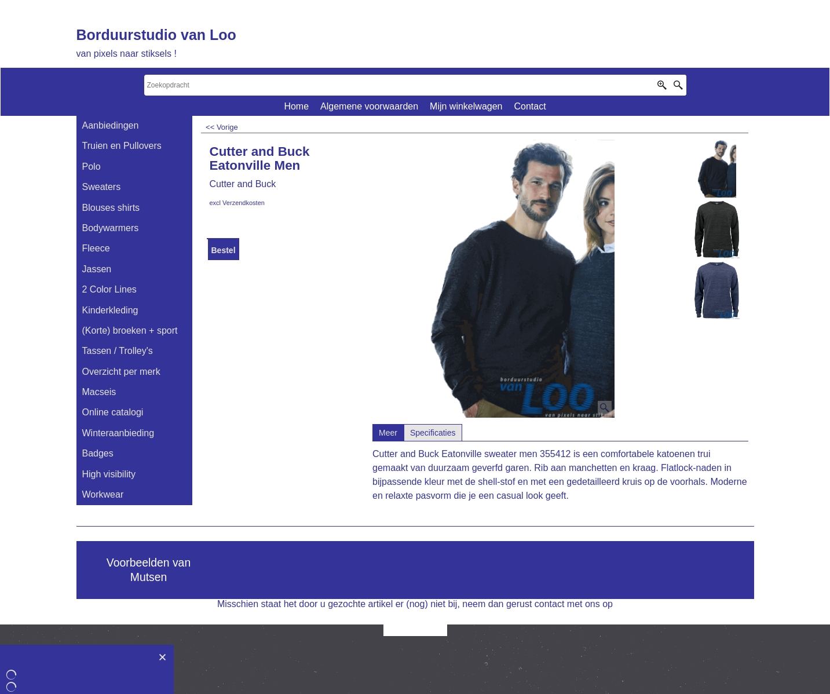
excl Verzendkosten (237, 202)
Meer (388, 432)
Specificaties (433, 432)
